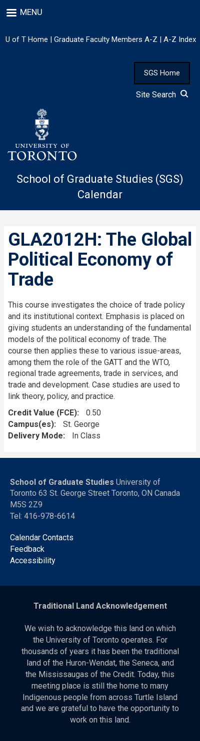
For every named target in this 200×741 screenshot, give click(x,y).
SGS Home (162, 72)
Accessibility (33, 560)
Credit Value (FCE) (42, 412)
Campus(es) (31, 424)
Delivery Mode (35, 435)
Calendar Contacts (42, 537)
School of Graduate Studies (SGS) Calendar (100, 187)
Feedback (27, 549)
